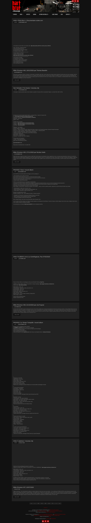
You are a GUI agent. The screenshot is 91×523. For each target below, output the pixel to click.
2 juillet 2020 (22, 442)
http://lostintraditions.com (17, 142)
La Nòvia (16, 327)
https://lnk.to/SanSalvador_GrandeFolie (29, 117)
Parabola (48, 518)
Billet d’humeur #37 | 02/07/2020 (23, 487)
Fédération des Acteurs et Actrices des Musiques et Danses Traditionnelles (47, 515)
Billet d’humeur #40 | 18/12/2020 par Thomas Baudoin (30, 70)
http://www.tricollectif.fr (28, 204)
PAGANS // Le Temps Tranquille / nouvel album (28, 322)
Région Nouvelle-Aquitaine (50, 512)
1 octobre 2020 (22, 258)
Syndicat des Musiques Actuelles (59, 514)
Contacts (45, 507)
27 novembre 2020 (23, 89)
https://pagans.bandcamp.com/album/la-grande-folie (24, 116)
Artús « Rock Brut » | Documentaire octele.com (28, 20)
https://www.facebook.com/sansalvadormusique (26, 122)
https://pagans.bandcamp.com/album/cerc (47, 283)
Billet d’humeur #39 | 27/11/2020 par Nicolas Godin (29, 152)
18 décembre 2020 (23, 22)
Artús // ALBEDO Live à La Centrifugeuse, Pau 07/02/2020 (31, 257)
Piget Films (42, 282)
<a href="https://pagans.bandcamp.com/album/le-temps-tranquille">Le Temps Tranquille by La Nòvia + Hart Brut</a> (24, 354)
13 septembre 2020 (22, 324)
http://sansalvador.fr (21, 125)
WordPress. (53, 518)
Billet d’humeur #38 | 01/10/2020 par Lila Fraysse (28, 305)
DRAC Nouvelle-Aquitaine (54, 509)
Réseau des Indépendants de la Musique (46, 514)
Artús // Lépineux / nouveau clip (23, 441)
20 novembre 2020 (22, 171)
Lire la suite (16, 161)
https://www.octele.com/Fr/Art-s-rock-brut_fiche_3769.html (41, 45)
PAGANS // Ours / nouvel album (23, 170)
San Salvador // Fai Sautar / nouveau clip (26, 88)
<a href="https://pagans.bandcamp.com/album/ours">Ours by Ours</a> (24, 228)
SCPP (50, 516)
